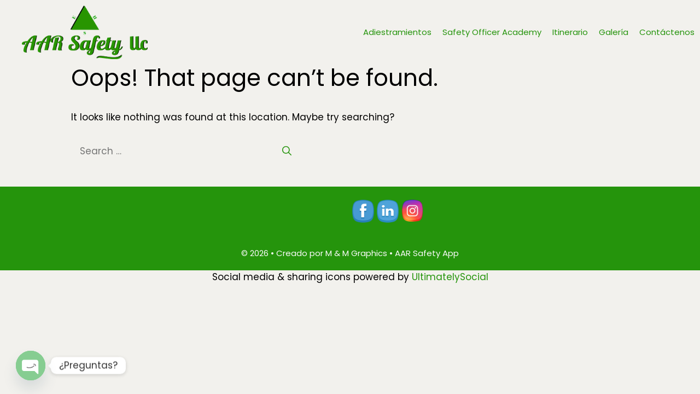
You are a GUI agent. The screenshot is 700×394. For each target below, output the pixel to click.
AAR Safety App (427, 253)
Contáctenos (667, 32)
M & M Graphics (356, 253)
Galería (613, 32)
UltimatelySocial (450, 276)
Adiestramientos (397, 32)
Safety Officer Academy (491, 32)
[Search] (287, 151)
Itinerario (570, 32)
